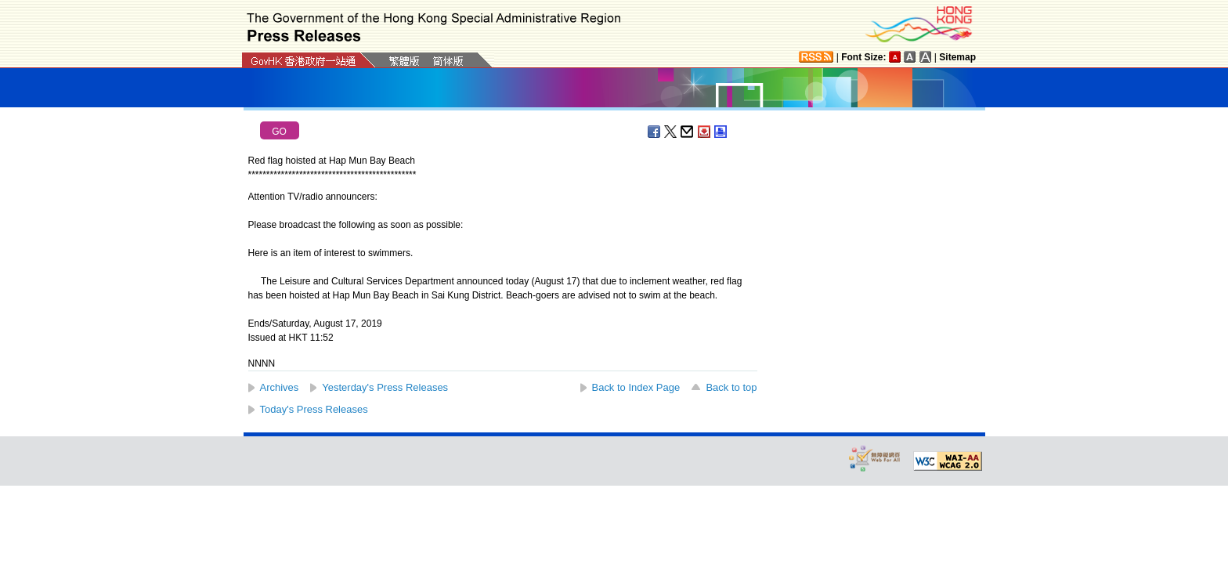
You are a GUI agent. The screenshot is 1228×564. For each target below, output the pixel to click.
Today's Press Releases (314, 409)
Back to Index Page (636, 387)
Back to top (731, 387)
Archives (279, 387)
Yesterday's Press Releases (385, 387)
